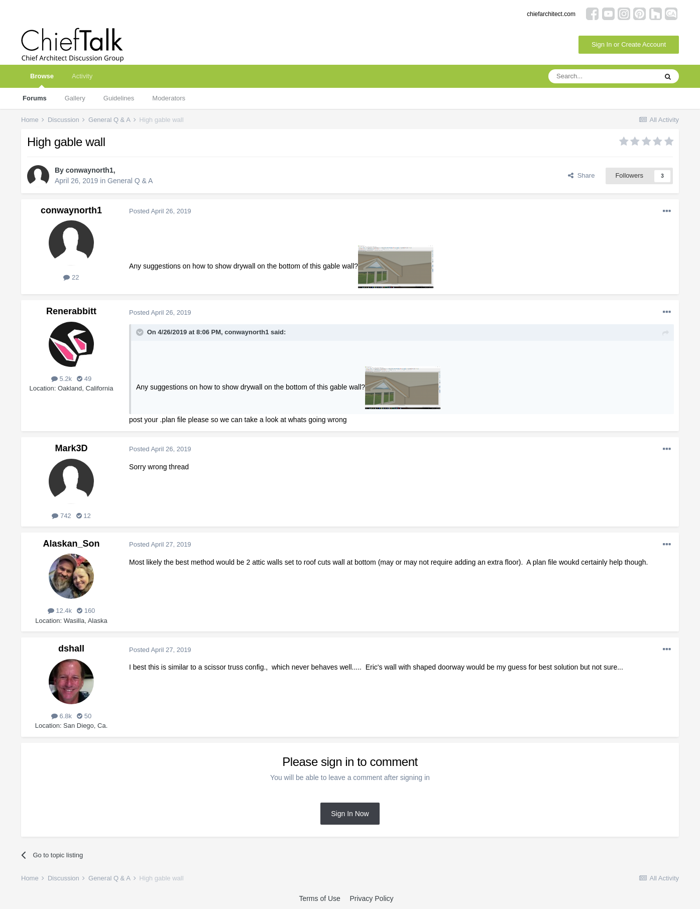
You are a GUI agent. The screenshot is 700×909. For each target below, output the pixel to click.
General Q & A (130, 181)
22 (71, 277)
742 (61, 516)
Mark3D (71, 448)
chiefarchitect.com (551, 14)
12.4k (60, 610)
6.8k (61, 716)
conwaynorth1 (89, 170)
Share (581, 175)
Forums (35, 98)
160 (86, 610)
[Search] (602, 76)
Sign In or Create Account (629, 44)
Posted (160, 211)
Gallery (75, 98)
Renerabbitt (71, 311)
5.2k (61, 378)
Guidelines (118, 98)
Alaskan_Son (71, 544)
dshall (71, 648)
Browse (42, 80)
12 (83, 516)
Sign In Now (350, 814)
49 (84, 378)
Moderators (168, 98)
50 (84, 716)
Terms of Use (319, 898)
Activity (82, 76)
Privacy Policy (371, 898)
